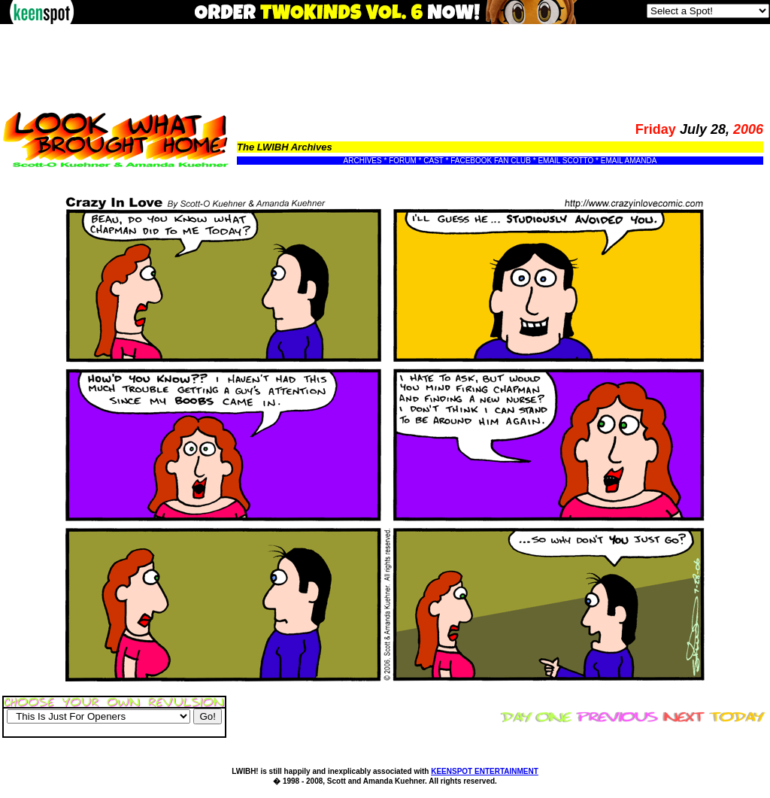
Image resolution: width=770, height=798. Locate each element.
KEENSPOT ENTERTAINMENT (484, 771)
